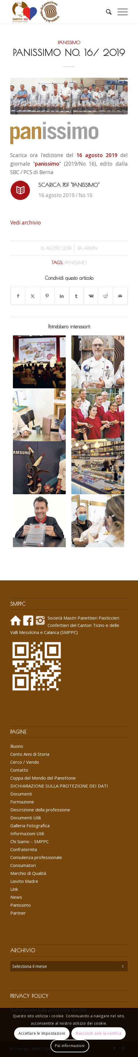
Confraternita (23, 849)
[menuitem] (106, 12)
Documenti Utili (25, 817)
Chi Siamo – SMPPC (29, 841)
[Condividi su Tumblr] (76, 296)
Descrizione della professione (40, 810)
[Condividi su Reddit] (105, 296)
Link (14, 889)
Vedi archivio (25, 222)
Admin (90, 248)
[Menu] (120, 12)
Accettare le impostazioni (41, 1033)
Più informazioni (70, 1045)
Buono (16, 746)
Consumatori (23, 865)
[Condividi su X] (33, 296)
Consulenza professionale (36, 857)
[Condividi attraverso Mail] (120, 296)
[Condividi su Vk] (91, 296)
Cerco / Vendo (24, 762)
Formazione (22, 802)
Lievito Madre (24, 881)
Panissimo (69, 42)
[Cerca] (106, 12)
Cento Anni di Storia (29, 754)
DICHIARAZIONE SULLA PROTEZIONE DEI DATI (59, 786)
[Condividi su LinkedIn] (62, 296)
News (16, 897)
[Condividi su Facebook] (18, 296)
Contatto (19, 770)
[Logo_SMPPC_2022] (57, 12)
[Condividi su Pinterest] (47, 296)
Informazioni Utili (27, 833)
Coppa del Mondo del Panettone (43, 778)
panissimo (76, 262)
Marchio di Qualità (28, 873)
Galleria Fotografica (30, 825)
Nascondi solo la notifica (98, 1033)
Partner (18, 913)
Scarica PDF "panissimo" (69, 185)
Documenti (21, 794)
